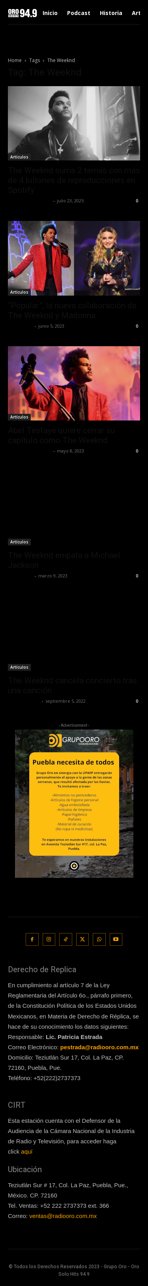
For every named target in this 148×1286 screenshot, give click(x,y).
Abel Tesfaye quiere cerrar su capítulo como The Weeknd (61, 435)
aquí (26, 1151)
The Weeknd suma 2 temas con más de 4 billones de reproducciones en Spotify (74, 180)
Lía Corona (20, 326)
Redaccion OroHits (29, 201)
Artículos (19, 157)
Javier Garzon (24, 701)
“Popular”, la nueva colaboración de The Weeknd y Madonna (72, 310)
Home (15, 60)
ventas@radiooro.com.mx (63, 1215)
